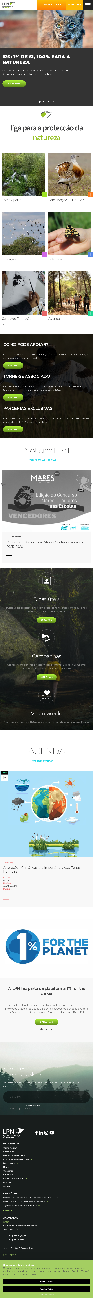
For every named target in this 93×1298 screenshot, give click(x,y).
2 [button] (43, 101)
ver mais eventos (42, 761)
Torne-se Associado (51, 5)
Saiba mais (14, 84)
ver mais (7, 1211)
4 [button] (53, 101)
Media (6, 1167)
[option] (46, 52)
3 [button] (48, 101)
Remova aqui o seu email (21, 1109)
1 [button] (40, 102)
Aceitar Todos (46, 1281)
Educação (8, 1175)
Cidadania (8, 1171)
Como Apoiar (10, 1148)
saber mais (46, 677)
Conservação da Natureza (16, 1159)
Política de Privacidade (14, 1156)
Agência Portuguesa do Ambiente (20, 1206)
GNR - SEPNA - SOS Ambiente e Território (24, 1202)
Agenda (7, 1186)
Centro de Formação (13, 1179)
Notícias (7, 1182)
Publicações (9, 1163)
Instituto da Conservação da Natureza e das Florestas (30, 1198)
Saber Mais (13, 365)
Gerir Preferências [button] (46, 1295)
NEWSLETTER (74, 5)
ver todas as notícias (42, 460)
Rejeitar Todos (46, 1289)
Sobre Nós (8, 1152)
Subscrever (33, 1106)
